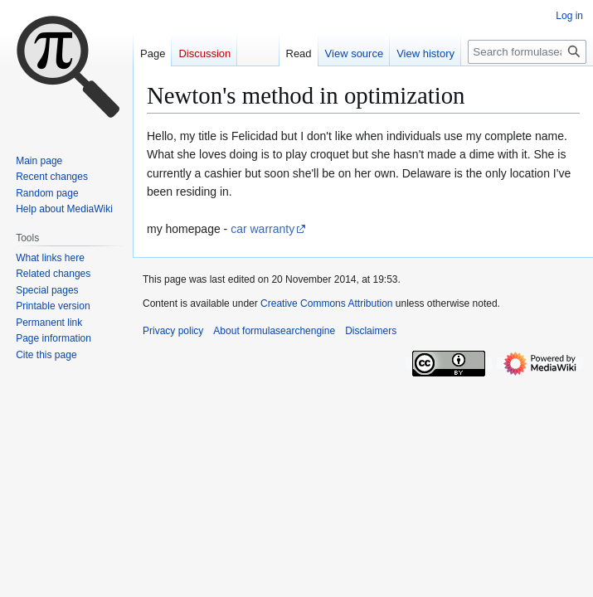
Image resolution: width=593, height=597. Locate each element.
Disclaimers (370, 331)
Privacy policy (173, 331)
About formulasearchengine (274, 331)
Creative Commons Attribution (326, 303)
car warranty (262, 228)
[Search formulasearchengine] (527, 52)
